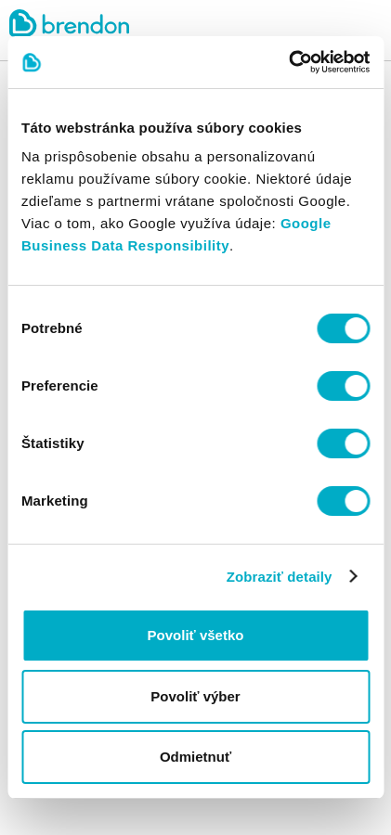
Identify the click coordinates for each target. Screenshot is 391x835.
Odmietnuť (195, 756)
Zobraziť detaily (279, 576)
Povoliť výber (195, 696)
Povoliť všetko (196, 635)
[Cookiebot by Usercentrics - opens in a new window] (288, 62)
